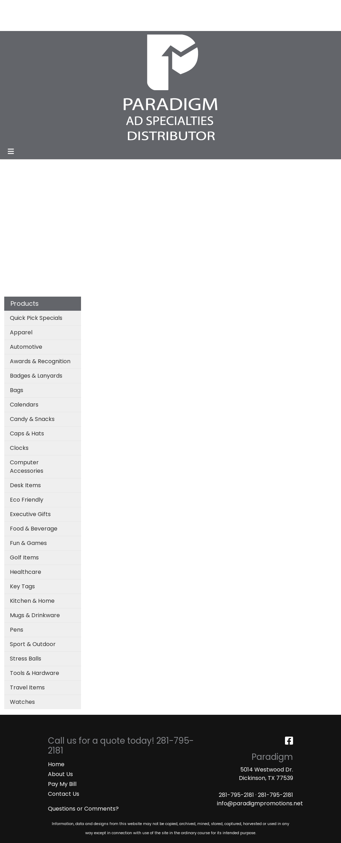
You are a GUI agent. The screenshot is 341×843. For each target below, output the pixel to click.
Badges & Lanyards (36, 376)
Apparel (21, 332)
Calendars (24, 405)
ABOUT (38, 8)
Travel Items (27, 687)
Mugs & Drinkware (35, 615)
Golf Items (24, 557)
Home (56, 764)
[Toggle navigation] (11, 151)
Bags (16, 390)
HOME (15, 8)
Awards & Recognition (40, 361)
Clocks (19, 448)
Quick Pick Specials (36, 318)
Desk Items (25, 485)
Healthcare (25, 572)
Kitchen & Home (32, 601)
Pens (16, 630)
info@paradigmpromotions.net (260, 803)
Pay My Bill (62, 784)
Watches (22, 702)
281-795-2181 (236, 795)
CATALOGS (98, 8)
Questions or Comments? (83, 809)
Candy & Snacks (32, 419)
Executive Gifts (30, 514)
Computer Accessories (26, 466)
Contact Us (63, 794)
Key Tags (22, 586)
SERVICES (65, 8)
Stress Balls (25, 659)
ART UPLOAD (135, 8)
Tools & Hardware (34, 673)
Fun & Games (28, 543)
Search (242, 8)
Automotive (26, 347)
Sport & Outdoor (33, 644)
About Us (60, 774)
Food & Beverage (33, 529)
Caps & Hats (27, 433)
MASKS (16, 23)
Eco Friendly (26, 500)
